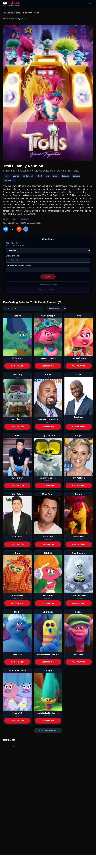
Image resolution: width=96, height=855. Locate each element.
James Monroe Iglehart (48, 419)
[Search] (84, 3)
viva (47, 176)
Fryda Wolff (48, 595)
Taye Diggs (78, 417)
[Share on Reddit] (19, 229)
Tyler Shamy (17, 478)
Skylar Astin (17, 358)
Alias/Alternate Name (18, 265)
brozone (65, 176)
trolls (6, 176)
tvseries (16, 176)
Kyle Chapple (17, 419)
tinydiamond (28, 176)
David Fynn (17, 654)
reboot (39, 176)
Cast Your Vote (17, 366)
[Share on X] (12, 229)
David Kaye (48, 537)
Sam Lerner (17, 537)
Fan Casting (8, 13)
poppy (55, 176)
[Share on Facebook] (5, 229)
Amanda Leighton (48, 358)
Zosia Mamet (17, 595)
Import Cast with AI (48, 290)
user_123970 (21, 223)
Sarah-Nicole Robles (78, 358)
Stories (17, 13)
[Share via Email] (25, 229)
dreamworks (9, 181)
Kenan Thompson (48, 478)
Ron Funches (78, 654)
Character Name (12, 256)
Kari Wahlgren (79, 478)
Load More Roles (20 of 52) (48, 730)
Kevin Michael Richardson (48, 654)
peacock (76, 176)
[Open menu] (90, 3)
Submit (48, 277)
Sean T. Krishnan (78, 595)
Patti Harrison (79, 537)
